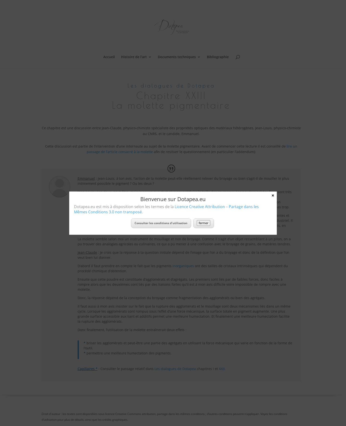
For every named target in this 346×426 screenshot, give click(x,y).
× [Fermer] (273, 195)
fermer (203, 223)
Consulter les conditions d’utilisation (161, 223)
